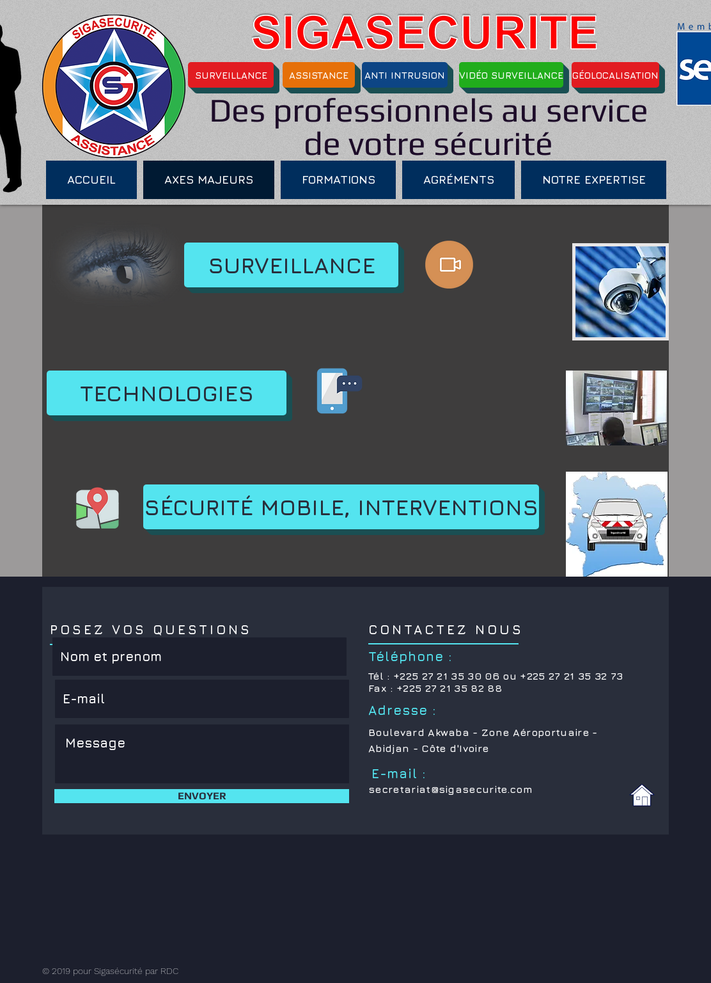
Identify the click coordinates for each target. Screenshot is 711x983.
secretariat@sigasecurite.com (450, 789)
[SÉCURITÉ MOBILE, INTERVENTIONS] (341, 506)
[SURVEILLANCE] (231, 75)
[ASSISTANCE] (319, 75)
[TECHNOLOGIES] (166, 393)
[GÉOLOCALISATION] (615, 75)
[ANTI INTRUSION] (405, 75)
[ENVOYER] (201, 796)
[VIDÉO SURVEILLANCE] (511, 75)
